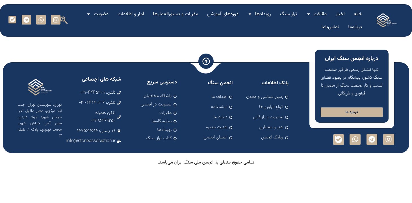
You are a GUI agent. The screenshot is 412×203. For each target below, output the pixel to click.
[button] (64, 20)
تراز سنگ (288, 14)
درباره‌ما (355, 27)
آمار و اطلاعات (131, 14)
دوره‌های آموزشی (222, 14)
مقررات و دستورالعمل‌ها (175, 14)
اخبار (340, 14)
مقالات (316, 14)
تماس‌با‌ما (330, 27)
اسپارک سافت (206, 166)
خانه (358, 14)
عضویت (97, 14)
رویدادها (259, 14)
